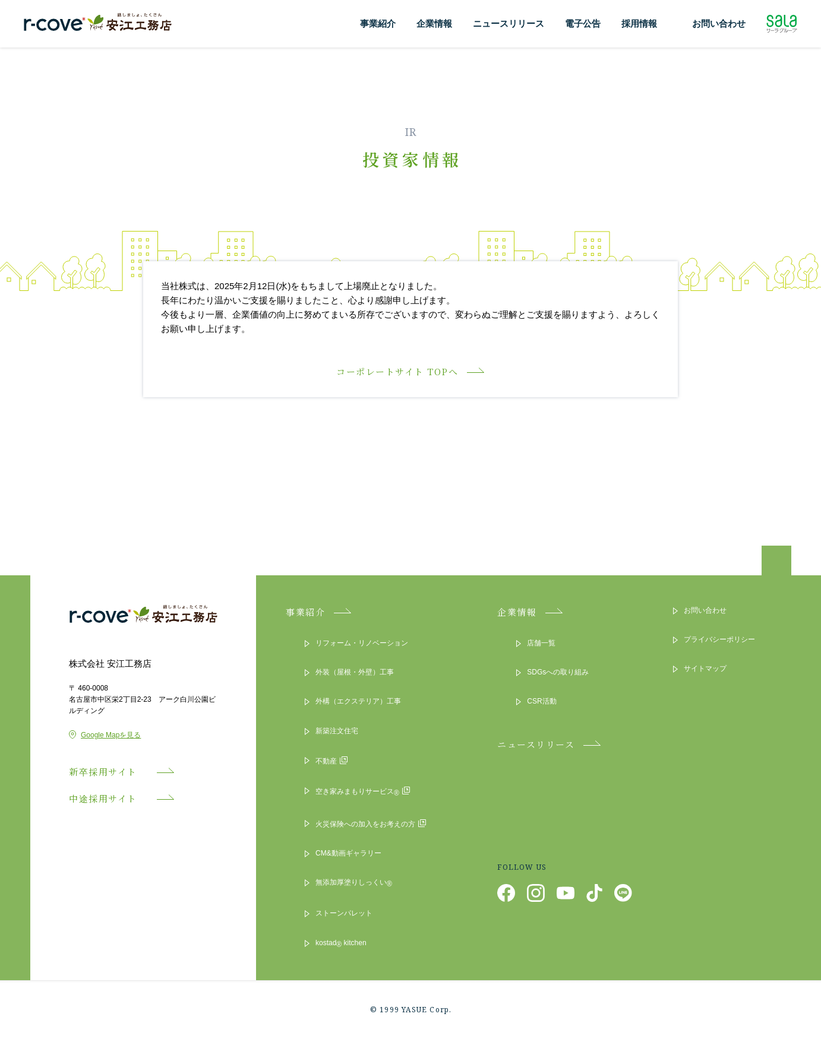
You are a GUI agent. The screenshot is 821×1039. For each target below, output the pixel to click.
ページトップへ (776, 563)
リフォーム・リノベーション (361, 643)
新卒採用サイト (108, 771)
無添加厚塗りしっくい (353, 883)
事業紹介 (378, 23)
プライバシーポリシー (719, 639)
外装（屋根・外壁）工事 (354, 672)
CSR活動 (541, 701)
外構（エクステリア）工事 (358, 701)
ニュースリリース (508, 23)
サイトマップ (705, 668)
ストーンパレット (343, 913)
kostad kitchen (341, 944)
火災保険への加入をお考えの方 (370, 823)
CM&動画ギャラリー (348, 853)
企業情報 (434, 23)
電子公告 (583, 23)
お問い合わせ (719, 23)
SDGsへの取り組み (558, 672)
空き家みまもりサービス (362, 791)
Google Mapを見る (105, 735)
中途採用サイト (108, 798)
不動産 (331, 760)
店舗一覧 (541, 643)
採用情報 (639, 23)
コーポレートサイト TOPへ (397, 371)
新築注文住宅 (336, 731)
